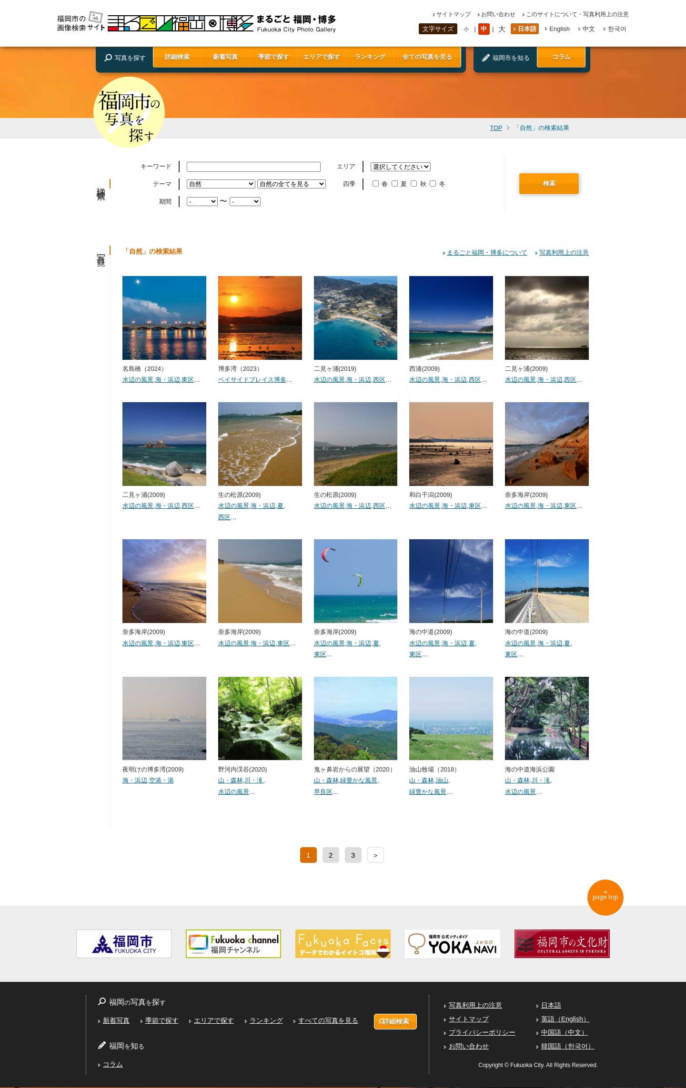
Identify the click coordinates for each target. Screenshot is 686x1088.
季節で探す (273, 56)
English (559, 28)
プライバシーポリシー (482, 1033)
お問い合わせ (498, 14)
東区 (188, 379)
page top (610, 901)
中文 (589, 28)
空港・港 (161, 780)
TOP (496, 128)
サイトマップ (453, 14)
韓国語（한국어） (568, 1046)
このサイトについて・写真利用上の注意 (577, 14)
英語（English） (565, 1019)
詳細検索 (177, 56)
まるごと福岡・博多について (487, 252)
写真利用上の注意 (564, 252)
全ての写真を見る (427, 56)
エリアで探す (321, 56)
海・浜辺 (167, 379)
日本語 (527, 28)
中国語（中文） (564, 1033)
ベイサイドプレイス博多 (252, 379)
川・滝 (253, 780)
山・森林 (230, 780)
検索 (549, 183)
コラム (561, 56)
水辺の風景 (137, 379)
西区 (379, 379)
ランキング (369, 56)
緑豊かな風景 (358, 780)
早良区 (323, 791)
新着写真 (225, 56)
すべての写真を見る (328, 1021)
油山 (442, 780)
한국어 (617, 28)
